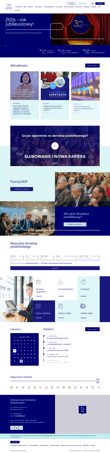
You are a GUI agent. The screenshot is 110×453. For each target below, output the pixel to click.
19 (21, 354)
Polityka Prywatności (89, 450)
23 (34, 354)
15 (31, 350)
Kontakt (17, 10)
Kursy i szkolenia (69, 6)
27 (14, 344)
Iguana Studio (22, 450)
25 (18, 357)
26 (21, 357)
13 (24, 350)
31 (27, 344)
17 (14, 354)
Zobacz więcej (92, 67)
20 (24, 354)
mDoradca (100, 3)
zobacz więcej (92, 329)
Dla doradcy (59, 6)
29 (21, 344)
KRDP (25, 6)
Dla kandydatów (49, 6)
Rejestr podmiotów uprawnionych (71, 445)
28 (18, 344)
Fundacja (93, 6)
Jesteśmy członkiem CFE (75, 450)
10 (14, 350)
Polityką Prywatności (48, 435)
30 (24, 344)
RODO (98, 450)
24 (14, 357)
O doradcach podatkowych (18, 445)
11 (17, 350)
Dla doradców (44, 445)
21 (27, 354)
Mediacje (86, 6)
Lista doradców (54, 445)
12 (21, 350)
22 (31, 354)
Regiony (30, 6)
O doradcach (38, 6)
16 (34, 350)
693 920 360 (17, 416)
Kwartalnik (79, 6)
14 (27, 350)
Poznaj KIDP (18, 6)
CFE (99, 6)
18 (18, 354)
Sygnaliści (86, 445)
